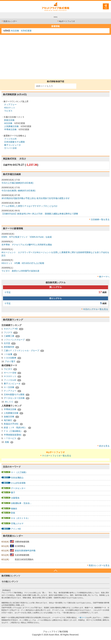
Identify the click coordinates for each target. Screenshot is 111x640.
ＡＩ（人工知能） (19, 472)
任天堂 (7, 343)
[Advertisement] (55, 57)
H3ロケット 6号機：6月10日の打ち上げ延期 (22, 263)
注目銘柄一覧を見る (100, 219)
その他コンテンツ (9, 581)
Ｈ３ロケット (10, 376)
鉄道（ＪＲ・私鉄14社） (15, 427)
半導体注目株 (10, 129)
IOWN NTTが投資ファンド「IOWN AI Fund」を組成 (26, 237)
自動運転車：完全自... (21, 503)
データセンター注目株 (14, 398)
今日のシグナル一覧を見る (95, 309)
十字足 (7, 292)
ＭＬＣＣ (9, 402)
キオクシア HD (11, 329)
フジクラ (8, 332)
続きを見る (104, 446)
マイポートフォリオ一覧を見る (56, 455)
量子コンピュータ (12, 145)
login (105, 8)
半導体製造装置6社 (13, 435)
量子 (13, 492)
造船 (7, 442)
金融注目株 (9, 416)
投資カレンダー (9, 21)
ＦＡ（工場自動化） (13, 431)
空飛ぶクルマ (17, 523)
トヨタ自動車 (10, 358)
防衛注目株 (9, 120)
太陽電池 (15, 498)
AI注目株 (8, 123)
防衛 (13, 513)
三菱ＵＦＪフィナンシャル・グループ (22, 350)
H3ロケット (9, 107)
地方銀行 (8, 420)
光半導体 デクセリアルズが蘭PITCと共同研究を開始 (26, 244)
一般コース (82, 617)
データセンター (18, 488)
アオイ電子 (10, 361)
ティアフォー (10, 104)
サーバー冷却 (10, 148)
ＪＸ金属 (8, 354)
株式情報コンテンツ (10, 576)
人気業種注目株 (11, 126)
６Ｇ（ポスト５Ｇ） (20, 518)
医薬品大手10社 (11, 424)
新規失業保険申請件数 (25, 550)
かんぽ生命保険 (18, 483)
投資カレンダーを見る (99, 565)
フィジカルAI (10, 139)
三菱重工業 (9, 336)
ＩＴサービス (10, 438)
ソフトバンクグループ (14, 340)
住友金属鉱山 (17, 477)
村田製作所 (9, 347)
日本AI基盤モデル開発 (14, 142)
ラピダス (8, 111)
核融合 (14, 508)
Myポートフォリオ (66, 21)
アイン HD (16, 529)
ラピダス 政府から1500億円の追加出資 (20, 271)
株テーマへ (104, 276)
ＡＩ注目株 (9, 387)
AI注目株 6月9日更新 (21, 30)
